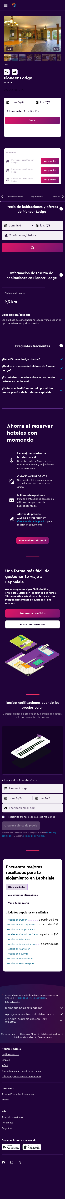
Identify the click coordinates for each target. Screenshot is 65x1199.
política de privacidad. (34, 836)
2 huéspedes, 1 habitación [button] (23, 111)
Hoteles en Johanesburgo (21, 944)
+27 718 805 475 (14, 90)
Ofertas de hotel (8, 1034)
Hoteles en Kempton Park (21, 929)
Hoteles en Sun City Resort (21, 925)
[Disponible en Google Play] (11, 1147)
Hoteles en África (28, 1034)
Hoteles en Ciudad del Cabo (22, 934)
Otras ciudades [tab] (16, 887)
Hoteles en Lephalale (23, 1037)
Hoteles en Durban (17, 920)
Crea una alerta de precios (31, 521)
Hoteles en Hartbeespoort (21, 963)
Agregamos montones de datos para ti (34, 1014)
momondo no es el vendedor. (34, 1008)
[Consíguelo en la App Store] (31, 1147)
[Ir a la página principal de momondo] (23, 5)
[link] (32, 540)
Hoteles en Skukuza (17, 954)
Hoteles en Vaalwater (18, 949)
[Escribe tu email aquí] (35, 808)
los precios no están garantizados (30, 998)
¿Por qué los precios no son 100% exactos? (34, 1020)
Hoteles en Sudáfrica (50, 1034)
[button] (6, 5)
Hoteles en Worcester (19, 939)
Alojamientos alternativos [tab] (23, 895)
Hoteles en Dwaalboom (20, 958)
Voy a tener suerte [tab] (18, 903)
